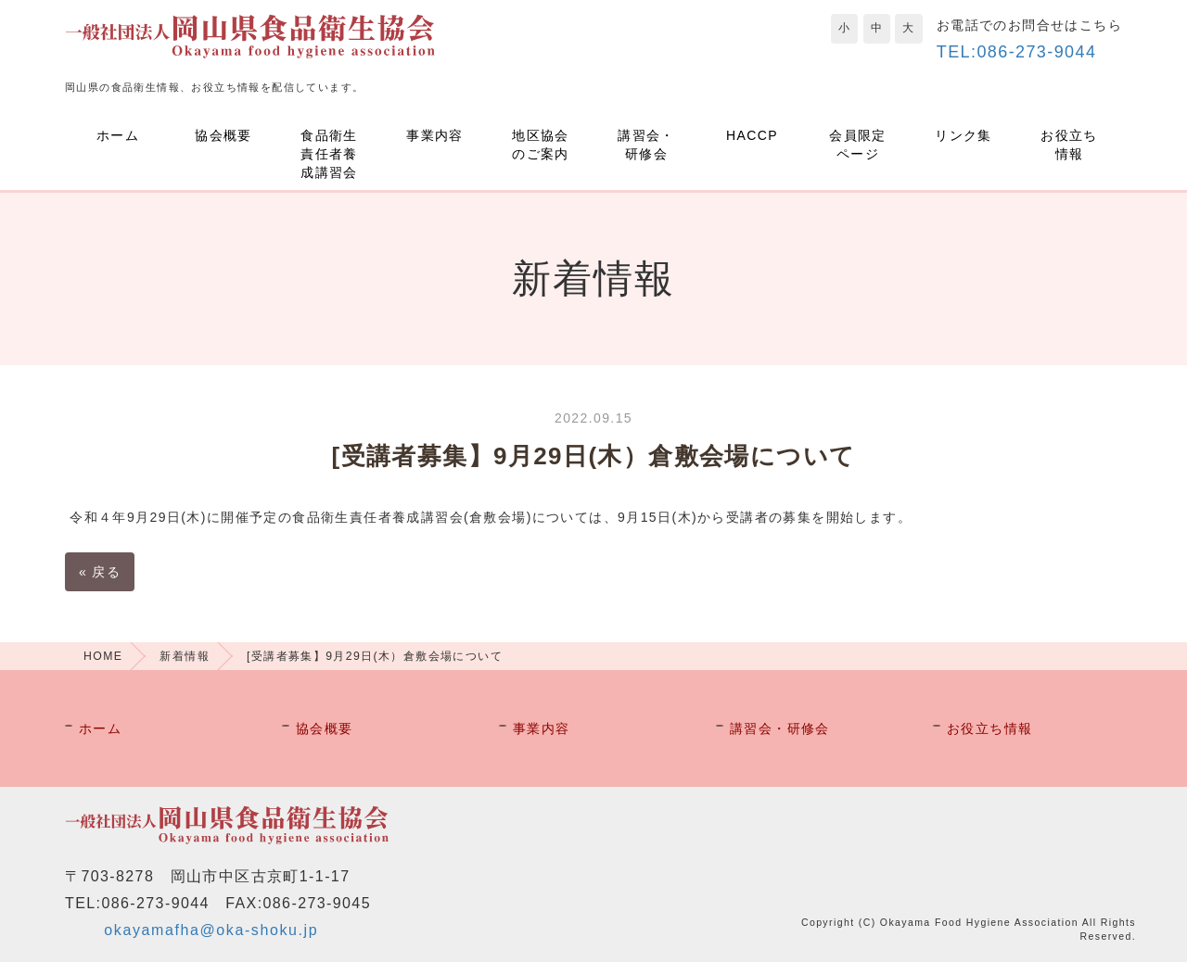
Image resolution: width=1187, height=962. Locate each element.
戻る (100, 571)
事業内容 (435, 135)
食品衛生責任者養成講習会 (329, 154)
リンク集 (963, 135)
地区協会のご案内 (540, 144)
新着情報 (185, 656)
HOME (102, 656)
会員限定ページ (858, 144)
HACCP (752, 135)
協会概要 (223, 135)
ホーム (117, 135)
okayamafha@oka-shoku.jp (211, 930)
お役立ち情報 (1069, 144)
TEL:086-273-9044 (1017, 52)
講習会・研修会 (646, 144)
